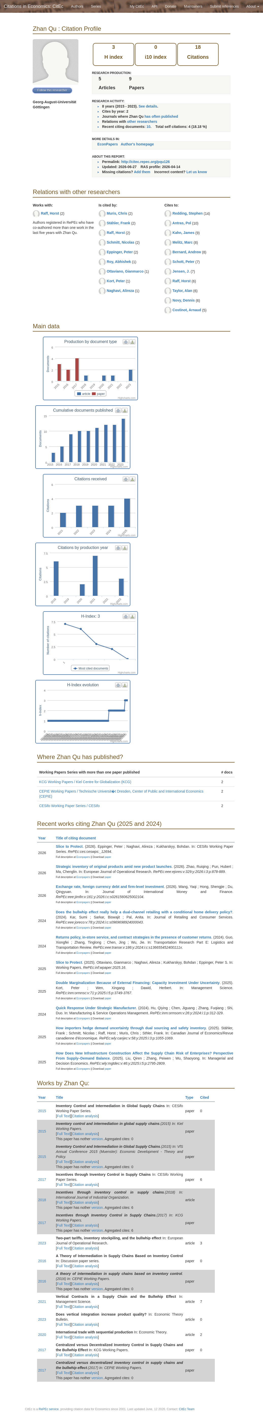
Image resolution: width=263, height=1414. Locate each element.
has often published (161, 116)
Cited (207, 1097)
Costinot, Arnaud (186, 310)
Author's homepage (137, 144)
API (154, 6)
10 (149, 127)
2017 (42, 1180)
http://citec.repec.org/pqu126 (145, 162)
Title (61, 1097)
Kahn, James (183, 233)
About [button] (253, 6)
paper (108, 857)
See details (147, 106)
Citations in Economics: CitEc (33, 6)
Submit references (224, 6)
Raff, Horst (50, 213)
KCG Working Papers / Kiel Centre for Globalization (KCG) (85, 782)
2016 (42, 1261)
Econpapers (83, 857)
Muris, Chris (117, 213)
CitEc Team (187, 1409)
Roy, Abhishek (119, 262)
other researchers (142, 122)
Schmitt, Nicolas (120, 242)
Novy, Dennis (183, 300)
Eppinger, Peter (120, 252)
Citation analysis (85, 1116)
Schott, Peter (183, 262)
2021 (42, 1302)
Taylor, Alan (182, 291)
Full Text (63, 1116)
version (97, 1139)
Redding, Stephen (187, 213)
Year (44, 838)
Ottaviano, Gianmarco (125, 271)
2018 (42, 1200)
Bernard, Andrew (186, 252)
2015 (42, 1111)
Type (191, 1097)
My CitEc (137, 6)
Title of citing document (78, 838)
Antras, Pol (181, 223)
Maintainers (193, 6)
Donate (170, 6)
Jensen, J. (181, 271)
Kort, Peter (116, 281)
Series (96, 6)
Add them (142, 172)
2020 (42, 1335)
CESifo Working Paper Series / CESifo (69, 806)
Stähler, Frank (118, 223)
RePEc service (49, 1409)
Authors (77, 6)
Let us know (196, 172)
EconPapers (107, 144)
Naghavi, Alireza (120, 291)
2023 (42, 1243)
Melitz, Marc (182, 242)
